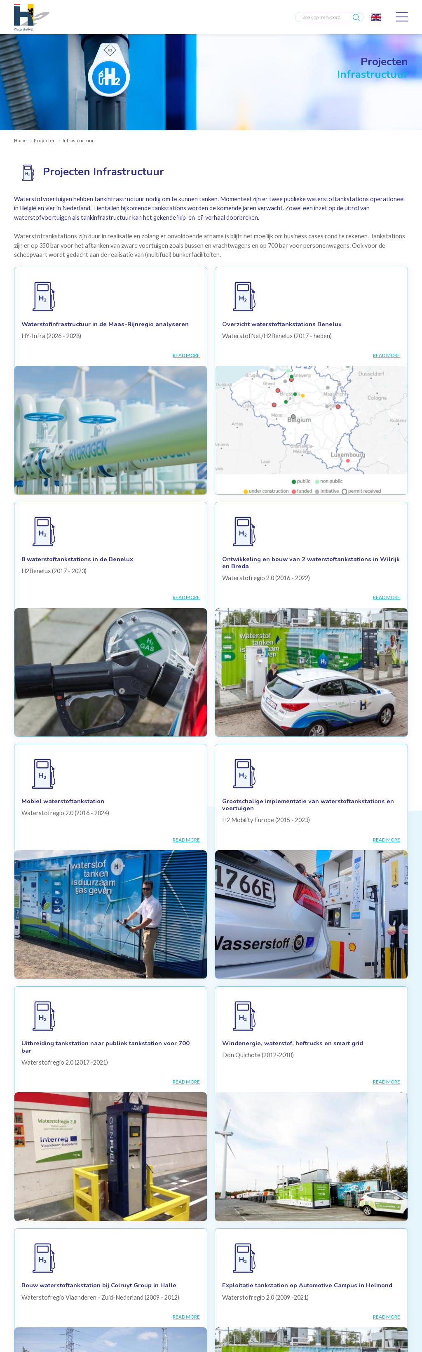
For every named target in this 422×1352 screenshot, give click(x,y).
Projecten (45, 140)
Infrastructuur (78, 140)
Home (20, 140)
